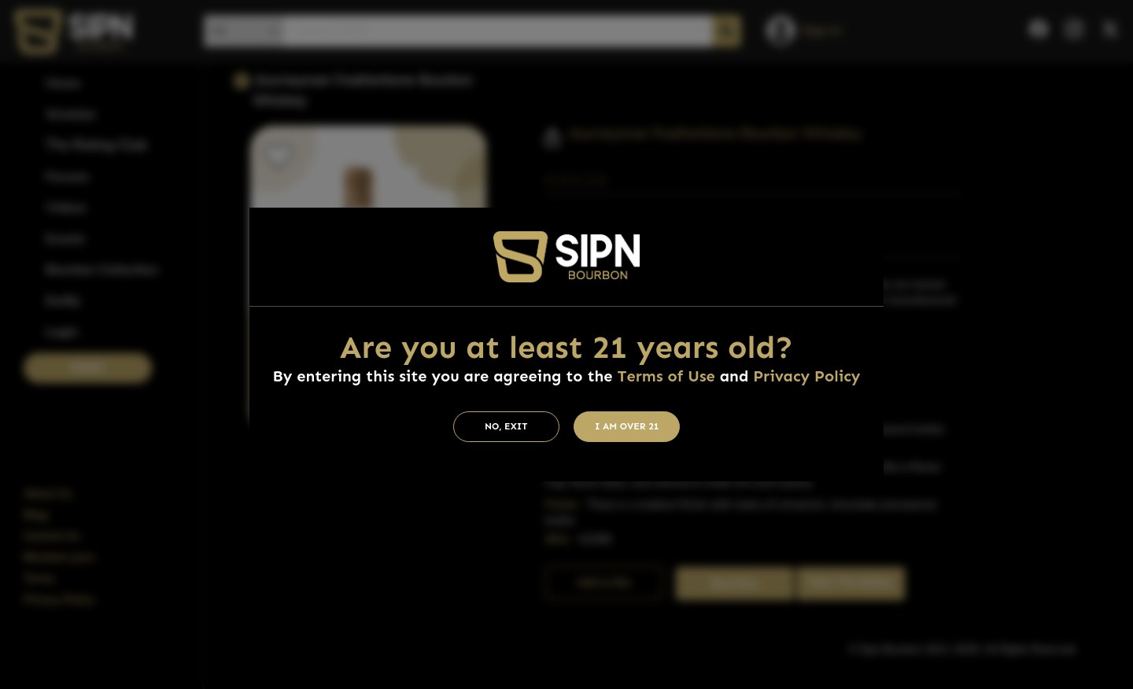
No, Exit (506, 426)
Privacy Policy (806, 376)
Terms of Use (665, 376)
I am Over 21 (627, 426)
